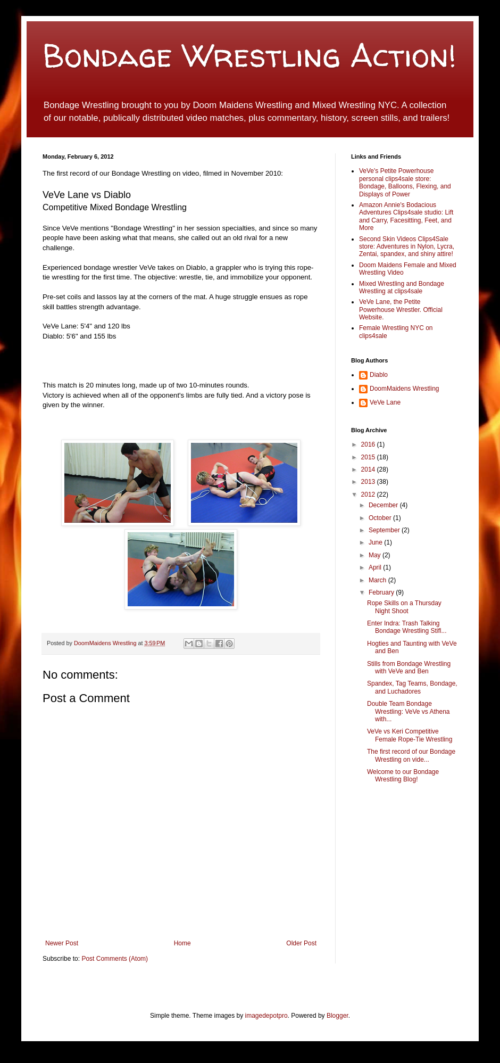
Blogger (337, 1015)
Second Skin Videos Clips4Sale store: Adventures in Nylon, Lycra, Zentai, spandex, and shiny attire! (406, 246)
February (382, 592)
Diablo (379, 374)
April (376, 567)
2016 (369, 444)
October (381, 518)
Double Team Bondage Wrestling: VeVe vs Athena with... (408, 711)
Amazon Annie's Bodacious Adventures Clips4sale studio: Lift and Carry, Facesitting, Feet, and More (406, 216)
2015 (369, 457)
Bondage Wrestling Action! (249, 55)
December (384, 505)
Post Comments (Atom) (114, 958)
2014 (369, 469)
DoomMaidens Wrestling (106, 643)
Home (182, 943)
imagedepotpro (266, 1015)
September (385, 530)
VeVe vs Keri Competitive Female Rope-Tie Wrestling (409, 735)
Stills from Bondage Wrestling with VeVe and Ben (409, 667)
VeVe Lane (385, 402)
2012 (369, 494)
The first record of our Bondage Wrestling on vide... (411, 755)
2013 (369, 481)
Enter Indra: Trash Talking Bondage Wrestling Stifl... (407, 627)
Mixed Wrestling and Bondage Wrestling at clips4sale (401, 287)
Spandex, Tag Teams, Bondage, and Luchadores (412, 687)
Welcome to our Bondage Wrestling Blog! (403, 775)
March (378, 580)
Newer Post (61, 943)
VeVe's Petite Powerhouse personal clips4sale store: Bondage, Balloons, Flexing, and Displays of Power (405, 182)
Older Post (301, 943)
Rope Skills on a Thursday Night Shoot (404, 606)
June (376, 542)
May (375, 555)
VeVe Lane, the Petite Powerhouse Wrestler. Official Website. (401, 309)
